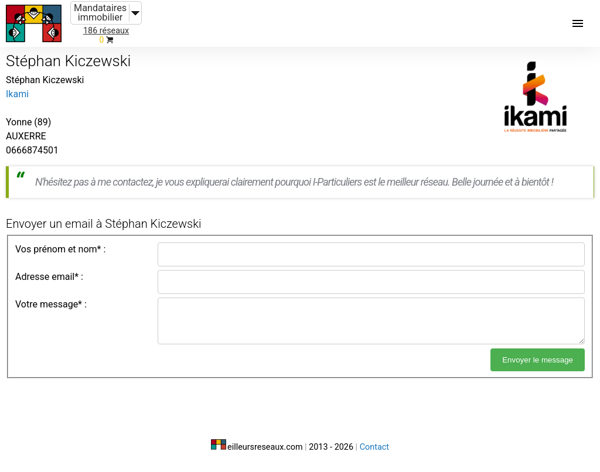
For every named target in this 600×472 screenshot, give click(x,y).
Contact (374, 447)
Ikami (17, 94)
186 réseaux (106, 31)
